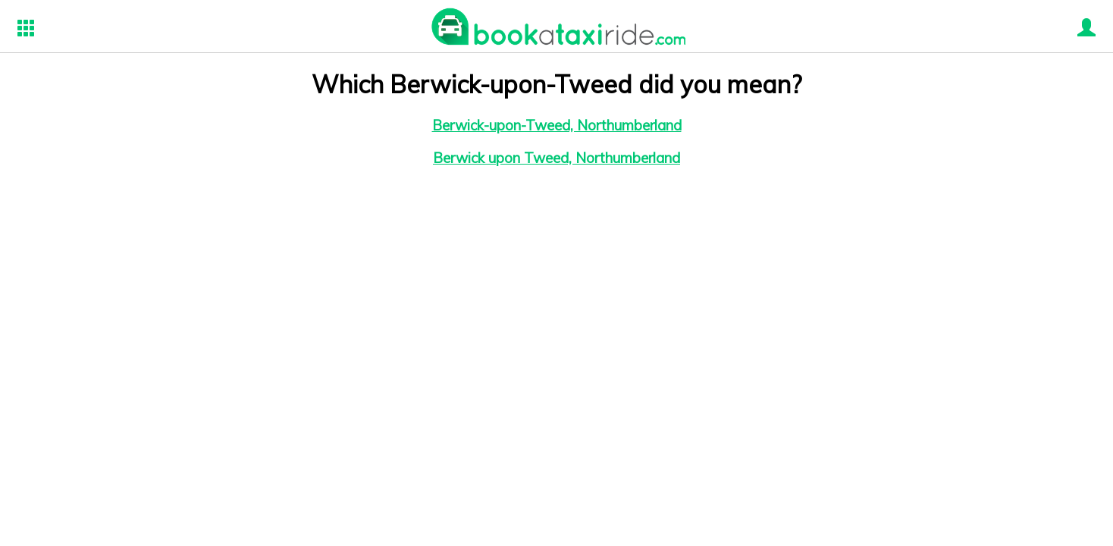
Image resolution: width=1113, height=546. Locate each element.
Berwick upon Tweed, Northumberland (556, 158)
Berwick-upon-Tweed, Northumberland (557, 125)
